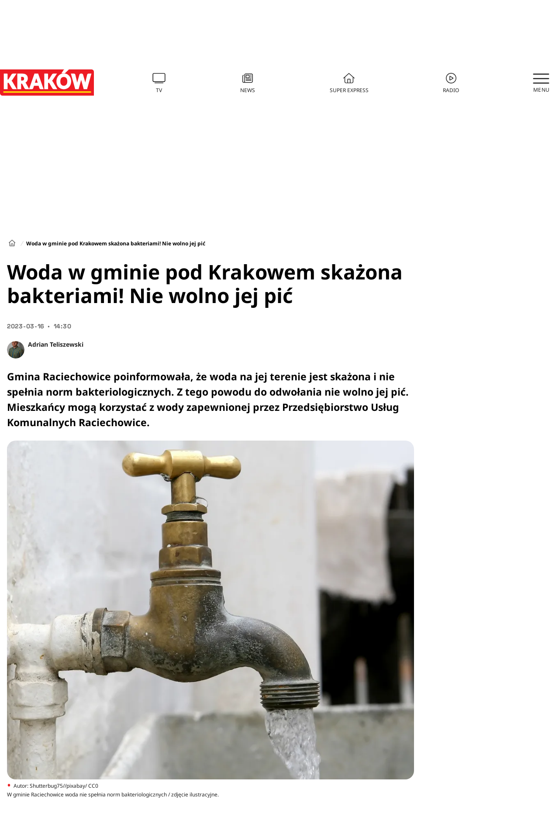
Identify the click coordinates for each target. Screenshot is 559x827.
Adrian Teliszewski (55, 344)
